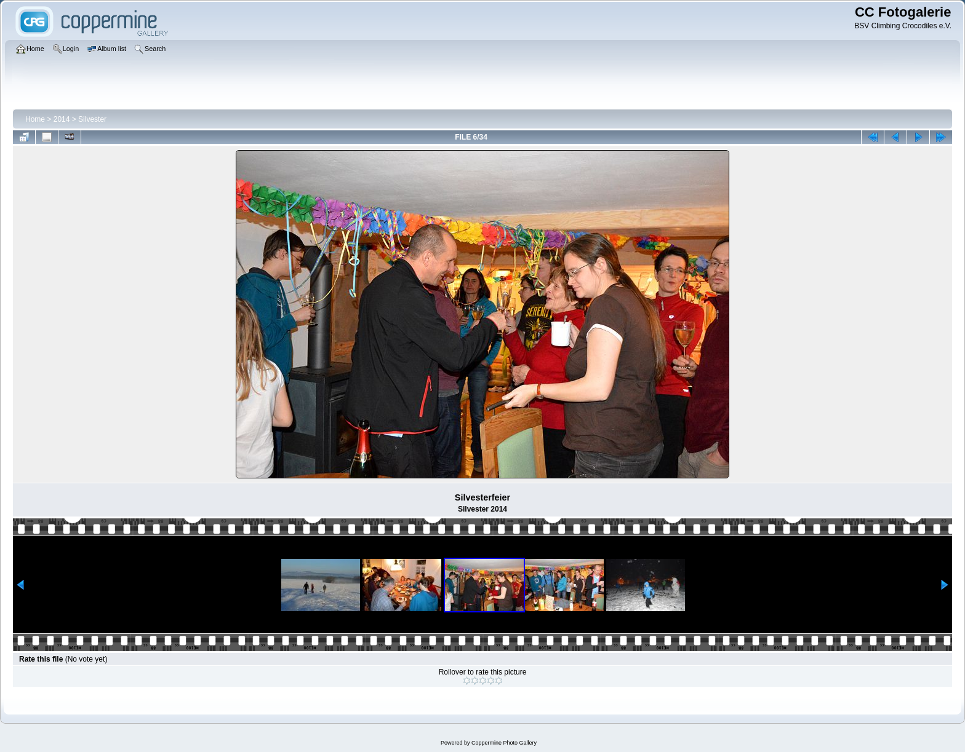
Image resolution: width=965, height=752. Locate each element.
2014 (62, 119)
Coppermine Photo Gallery (504, 743)
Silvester (92, 119)
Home (35, 119)
